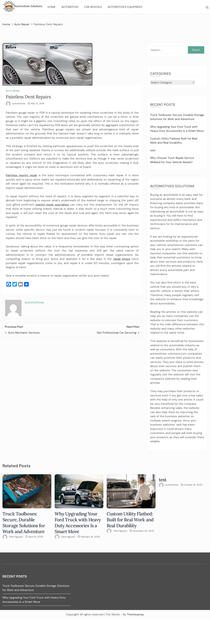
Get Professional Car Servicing (116, 332)
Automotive (69, 7)
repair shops (121, 259)
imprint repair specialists (52, 204)
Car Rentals (93, 7)
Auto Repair (13, 90)
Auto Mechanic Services (24, 332)
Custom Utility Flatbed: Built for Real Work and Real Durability (130, 520)
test (153, 150)
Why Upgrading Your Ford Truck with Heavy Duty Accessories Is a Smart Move (78, 522)
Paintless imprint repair (21, 175)
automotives (18, 103)
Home (52, 7)
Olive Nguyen (16, 536)
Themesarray (135, 614)
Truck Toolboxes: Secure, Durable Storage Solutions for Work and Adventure (23, 522)
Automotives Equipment (125, 7)
